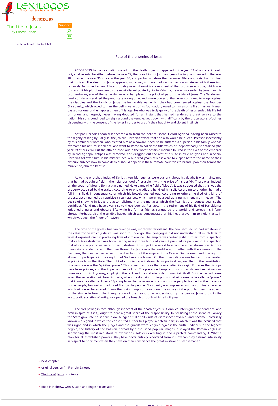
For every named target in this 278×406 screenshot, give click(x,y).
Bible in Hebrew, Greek (57, 370)
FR (272, 15)
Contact (155, 390)
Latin (78, 370)
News (127, 390)
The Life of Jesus (24, 27)
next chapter (50, 345)
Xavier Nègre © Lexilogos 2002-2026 (139, 396)
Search (114, 390)
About (139, 390)
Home (102, 390)
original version (52, 351)
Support (268, 4)
